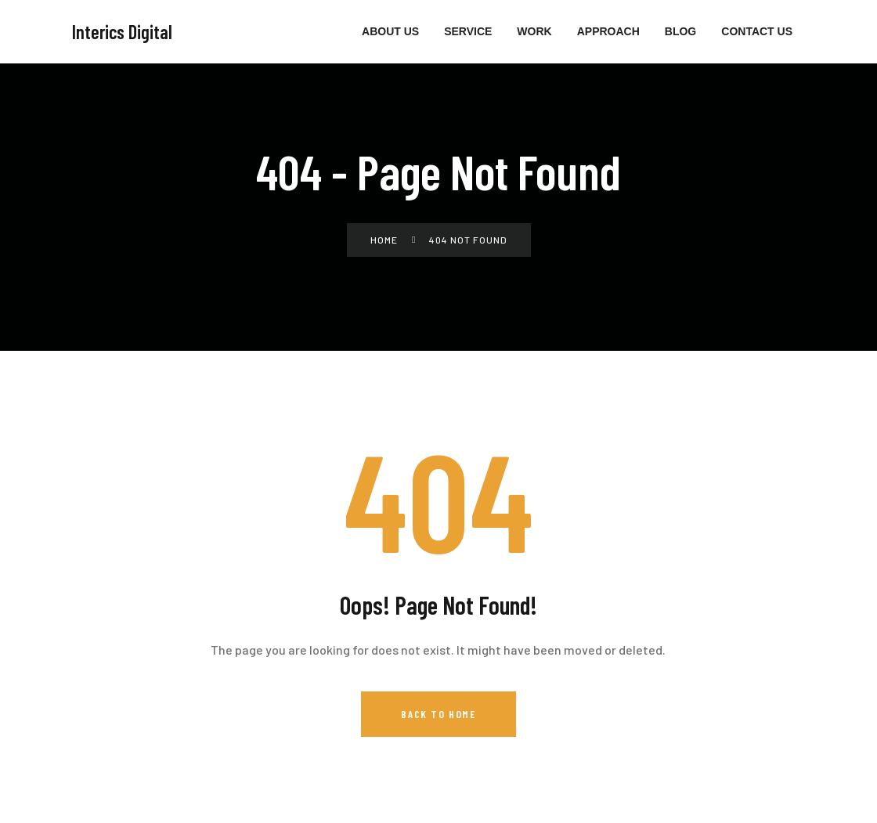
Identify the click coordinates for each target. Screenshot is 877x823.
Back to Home (438, 713)
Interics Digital (122, 31)
